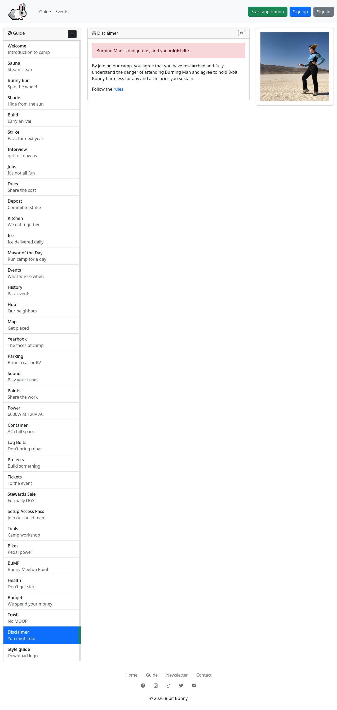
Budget (15, 597)
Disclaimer (18, 632)
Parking (15, 356)
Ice (11, 235)
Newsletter (177, 675)
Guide (45, 12)
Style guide (19, 649)
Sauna (14, 63)
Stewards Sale (22, 494)
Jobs (12, 166)
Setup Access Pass (26, 511)
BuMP (14, 563)
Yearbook (17, 339)
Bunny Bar (18, 80)
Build (13, 115)
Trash (13, 615)
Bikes (13, 546)
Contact (204, 675)
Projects (16, 460)
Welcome (17, 46)
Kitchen (15, 218)
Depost (15, 201)
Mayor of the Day (25, 253)
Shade (14, 98)
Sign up (300, 12)
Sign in (323, 12)
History (15, 287)
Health (14, 580)
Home (131, 675)
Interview (17, 149)
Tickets (15, 477)
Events (61, 12)
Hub (12, 304)
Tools (13, 529)
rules (118, 89)
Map (12, 322)
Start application (267, 12)
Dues (13, 184)
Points (14, 391)
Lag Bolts (17, 442)
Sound (14, 373)
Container (18, 425)
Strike (13, 132)
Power (14, 408)
